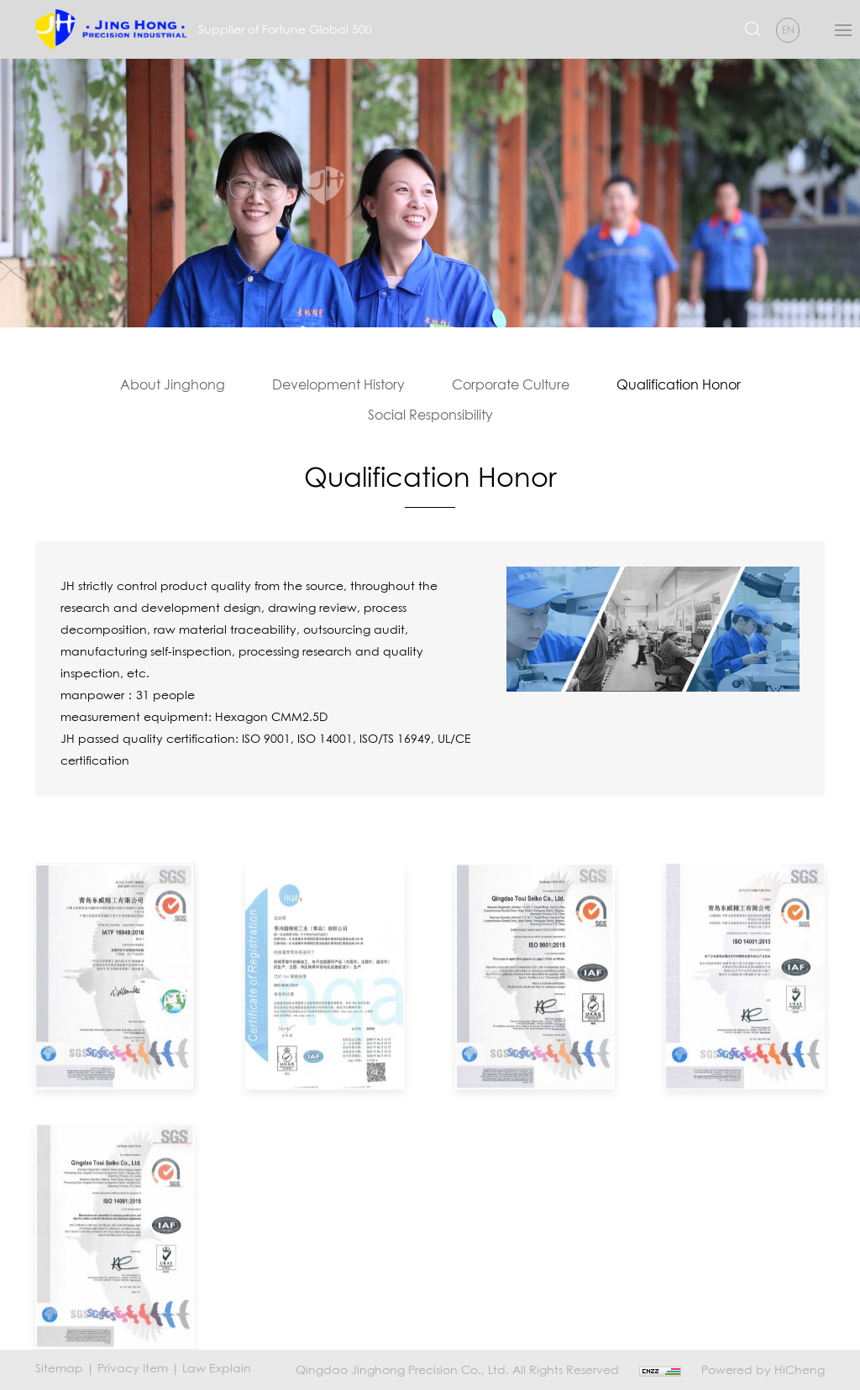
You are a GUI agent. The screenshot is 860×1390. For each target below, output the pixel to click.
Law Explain (216, 1368)
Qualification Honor (678, 384)
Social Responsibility (430, 414)
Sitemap (59, 1368)
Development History (338, 384)
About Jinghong (172, 384)
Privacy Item (132, 1368)
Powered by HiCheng (763, 1369)
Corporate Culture (510, 384)
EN (788, 30)
